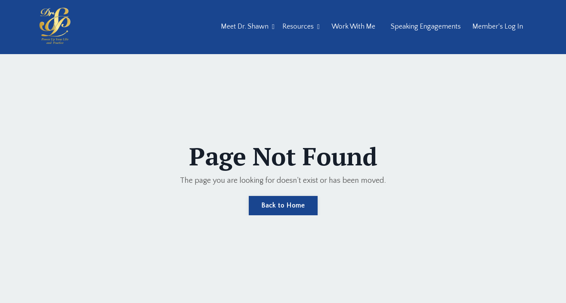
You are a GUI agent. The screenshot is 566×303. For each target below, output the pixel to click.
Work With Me (353, 27)
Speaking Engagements (426, 27)
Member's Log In (497, 27)
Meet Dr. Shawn (248, 27)
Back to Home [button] (283, 205)
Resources (301, 27)
